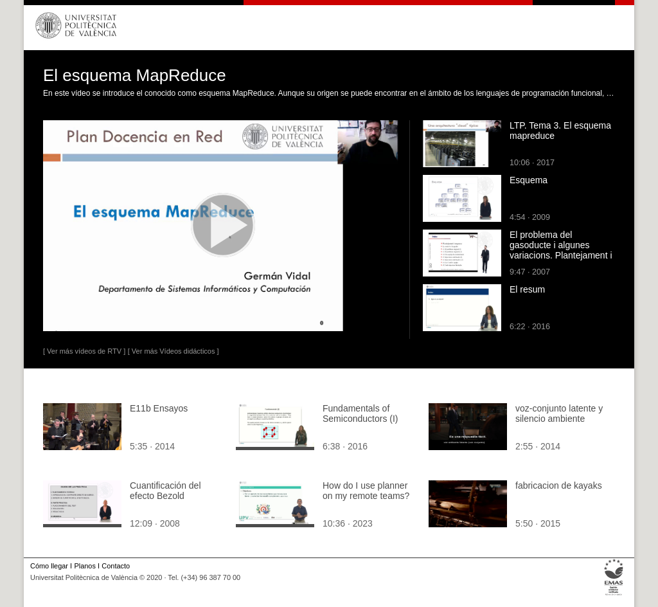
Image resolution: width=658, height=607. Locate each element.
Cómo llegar (49, 566)
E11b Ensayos (159, 408)
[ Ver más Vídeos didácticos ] (173, 351)
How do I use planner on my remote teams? (366, 490)
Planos (84, 566)
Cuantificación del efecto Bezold (165, 490)
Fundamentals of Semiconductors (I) (360, 413)
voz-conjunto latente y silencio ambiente (559, 413)
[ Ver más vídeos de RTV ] (84, 351)
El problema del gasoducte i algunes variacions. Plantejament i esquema (561, 250)
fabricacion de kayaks (558, 485)
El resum (527, 289)
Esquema (528, 180)
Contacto (116, 566)
